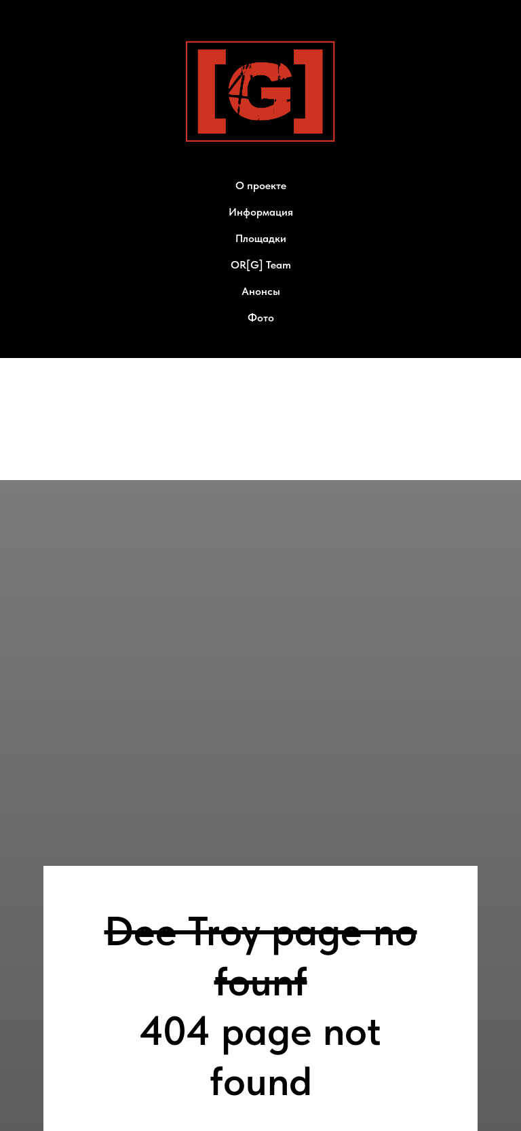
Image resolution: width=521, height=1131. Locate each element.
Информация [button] (261, 211)
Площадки (260, 238)
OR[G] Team (261, 264)
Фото (261, 317)
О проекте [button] (260, 185)
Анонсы (261, 291)
